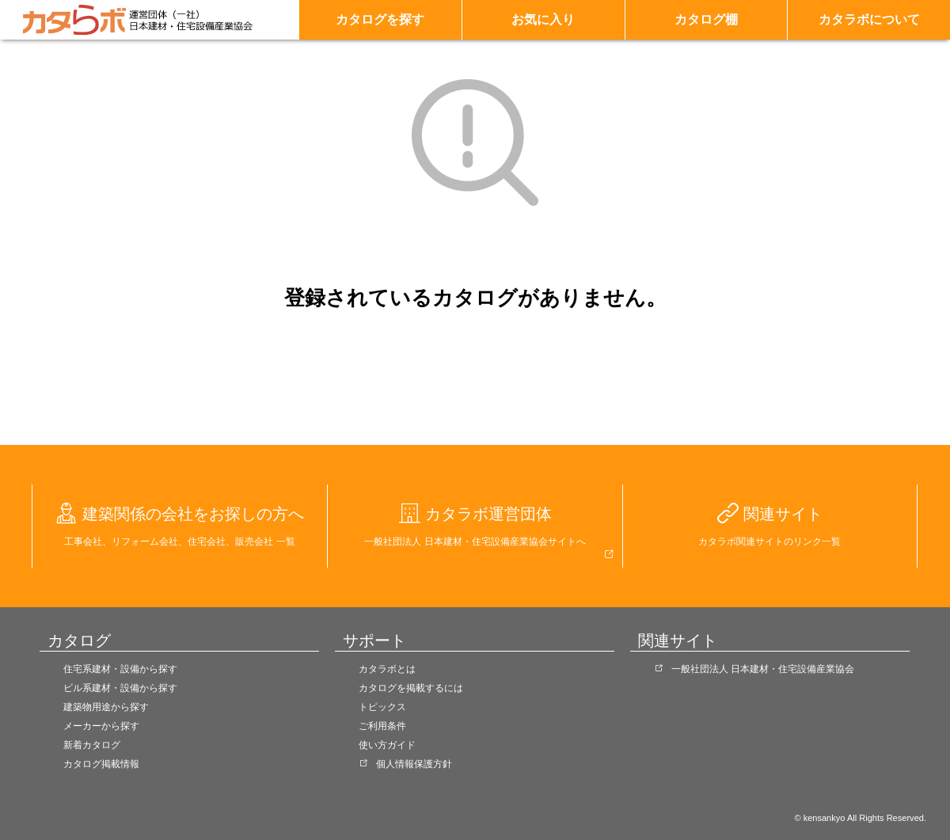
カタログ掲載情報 (101, 764)
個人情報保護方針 (414, 764)
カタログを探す (380, 19)
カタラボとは (387, 669)
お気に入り (543, 19)
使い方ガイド (387, 745)
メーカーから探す (101, 726)
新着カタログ (91, 745)
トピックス (382, 707)
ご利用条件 (382, 726)
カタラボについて (869, 19)
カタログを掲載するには (411, 688)
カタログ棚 (706, 19)
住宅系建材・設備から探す (120, 669)
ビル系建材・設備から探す (120, 688)
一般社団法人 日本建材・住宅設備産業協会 (762, 669)
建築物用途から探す (106, 707)
